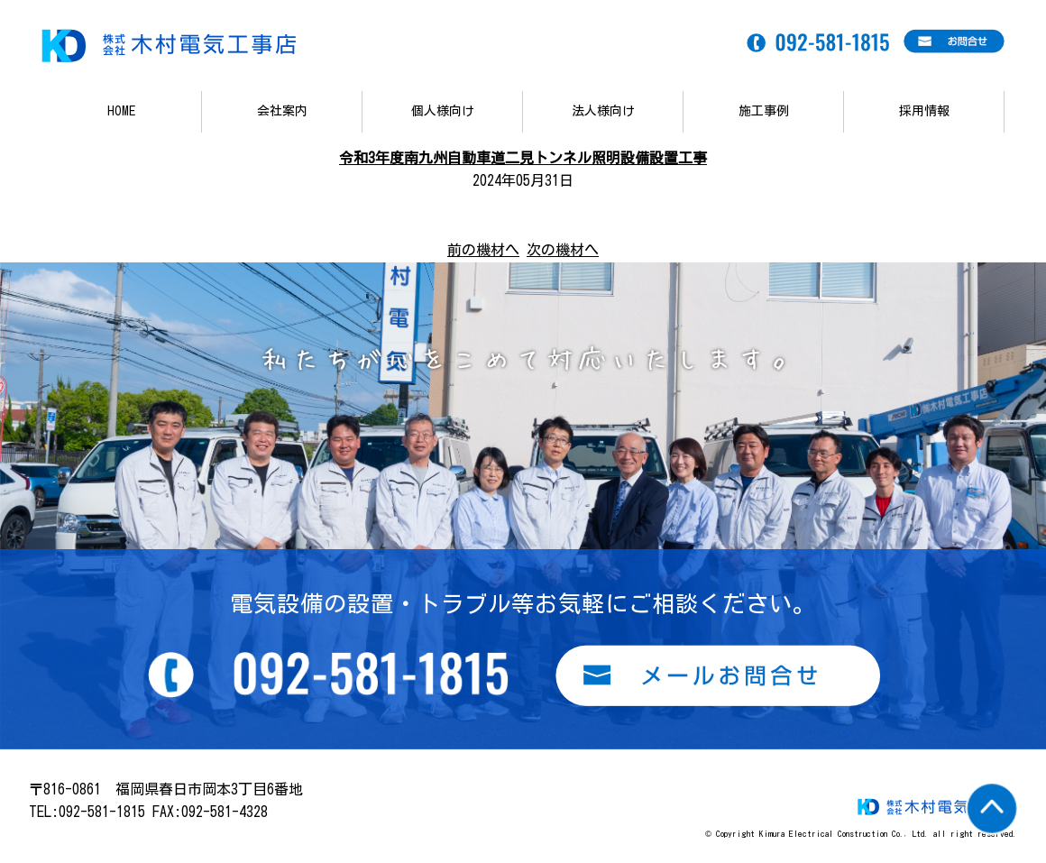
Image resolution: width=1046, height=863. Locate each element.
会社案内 (282, 111)
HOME (121, 111)
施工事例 (764, 111)
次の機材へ (563, 250)
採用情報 (924, 111)
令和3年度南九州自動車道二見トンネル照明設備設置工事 (523, 158)
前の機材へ (483, 250)
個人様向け (442, 111)
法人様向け (603, 111)
